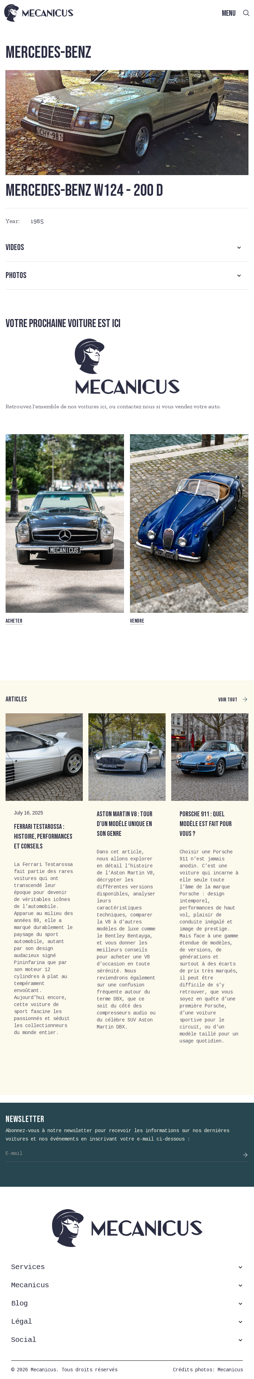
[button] (127, 248)
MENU (228, 13)
